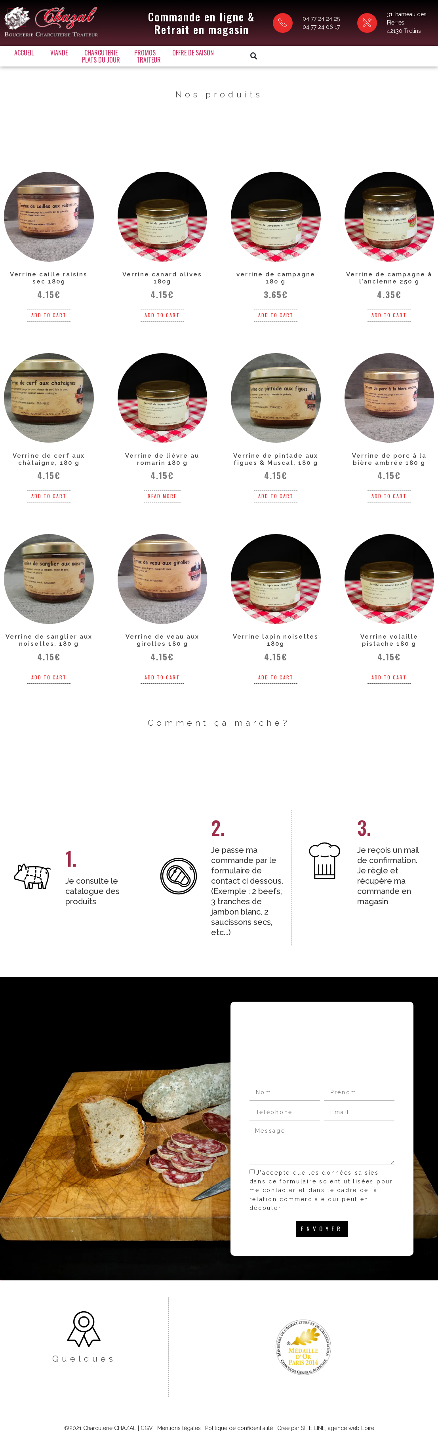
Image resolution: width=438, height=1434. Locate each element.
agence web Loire (351, 1408)
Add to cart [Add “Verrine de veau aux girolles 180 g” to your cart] (162, 672)
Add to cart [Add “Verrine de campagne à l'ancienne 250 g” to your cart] (389, 310)
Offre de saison (204, 51)
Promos (156, 51)
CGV (147, 1408)
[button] (333, 54)
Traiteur (160, 58)
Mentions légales (179, 1408)
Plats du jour (261, 51)
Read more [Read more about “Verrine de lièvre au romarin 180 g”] (162, 491)
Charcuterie (112, 51)
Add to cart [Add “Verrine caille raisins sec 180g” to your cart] (49, 310)
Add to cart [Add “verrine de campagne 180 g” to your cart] (275, 310)
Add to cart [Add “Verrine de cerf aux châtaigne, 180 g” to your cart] (49, 491)
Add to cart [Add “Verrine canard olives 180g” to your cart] (162, 310)
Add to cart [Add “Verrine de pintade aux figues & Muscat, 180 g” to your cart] (275, 491)
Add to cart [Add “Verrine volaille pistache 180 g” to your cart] (389, 672)
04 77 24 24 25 (289, 18)
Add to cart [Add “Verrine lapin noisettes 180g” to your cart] (275, 672)
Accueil (35, 51)
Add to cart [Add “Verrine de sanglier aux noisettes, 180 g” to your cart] (49, 672)
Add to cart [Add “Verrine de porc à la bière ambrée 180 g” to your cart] (389, 491)
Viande (70, 51)
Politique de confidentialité (239, 1408)
